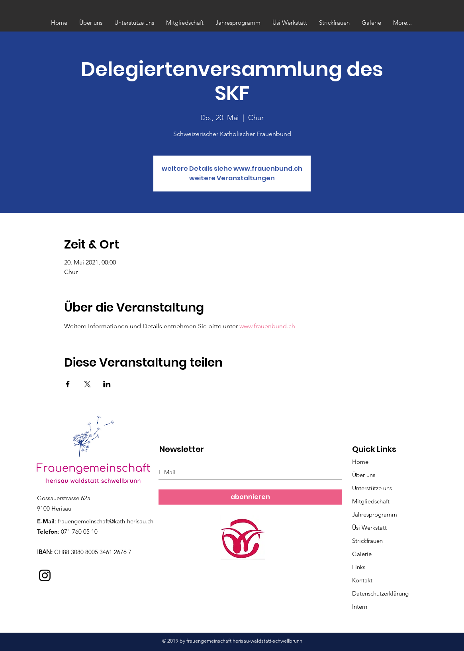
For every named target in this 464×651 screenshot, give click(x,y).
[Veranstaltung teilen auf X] (87, 384)
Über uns (363, 475)
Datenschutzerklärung (380, 593)
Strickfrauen (367, 540)
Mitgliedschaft (371, 501)
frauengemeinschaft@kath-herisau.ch (105, 521)
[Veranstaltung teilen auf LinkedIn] (107, 384)
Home (360, 462)
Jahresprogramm (374, 514)
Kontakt (362, 580)
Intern (359, 606)
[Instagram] (45, 575)
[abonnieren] (250, 497)
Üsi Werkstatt (369, 527)
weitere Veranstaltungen (232, 178)
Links (358, 567)
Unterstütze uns (372, 488)
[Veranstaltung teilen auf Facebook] (68, 384)
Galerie (362, 554)
